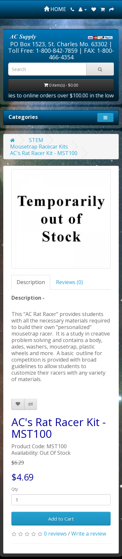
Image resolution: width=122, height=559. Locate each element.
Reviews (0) (69, 282)
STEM (36, 140)
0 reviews (55, 533)
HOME (55, 9)
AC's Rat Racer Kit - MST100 (43, 153)
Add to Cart (61, 518)
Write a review (88, 533)
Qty (14, 489)
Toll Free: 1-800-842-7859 (42, 50)
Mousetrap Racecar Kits (39, 146)
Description (31, 282)
